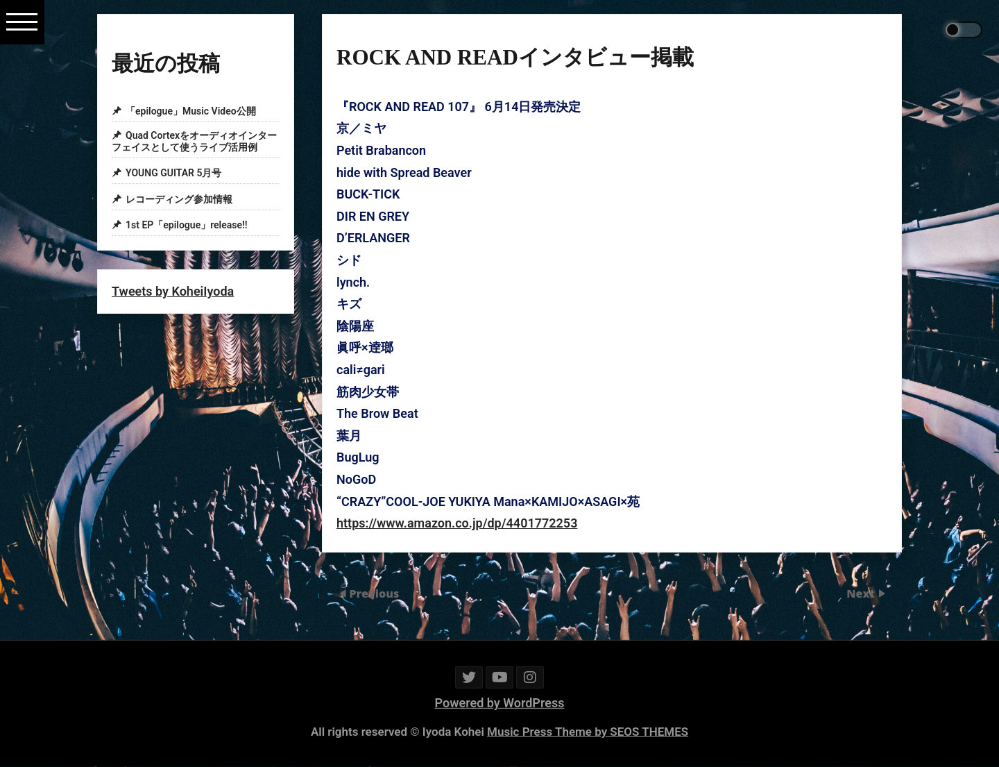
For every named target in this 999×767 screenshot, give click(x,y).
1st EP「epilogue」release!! (187, 225)
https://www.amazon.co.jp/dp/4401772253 (456, 523)
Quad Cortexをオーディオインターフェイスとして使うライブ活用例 (194, 141)
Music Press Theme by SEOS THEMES (587, 732)
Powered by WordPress (500, 703)
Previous (374, 593)
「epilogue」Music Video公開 (191, 111)
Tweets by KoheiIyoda (173, 291)
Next (862, 593)
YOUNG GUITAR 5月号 (173, 172)
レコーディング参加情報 (179, 199)
